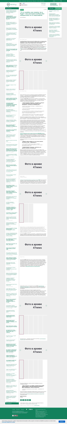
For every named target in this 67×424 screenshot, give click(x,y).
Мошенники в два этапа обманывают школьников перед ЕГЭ (11, 264)
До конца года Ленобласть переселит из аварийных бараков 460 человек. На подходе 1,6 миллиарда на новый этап (11, 181)
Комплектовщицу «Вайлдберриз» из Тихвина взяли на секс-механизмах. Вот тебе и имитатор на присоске (54, 15)
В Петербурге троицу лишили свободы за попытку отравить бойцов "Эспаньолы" (54, 27)
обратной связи (36, 405)
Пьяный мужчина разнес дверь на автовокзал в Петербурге (11, 145)
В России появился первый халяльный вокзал (11, 175)
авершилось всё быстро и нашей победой (33, 266)
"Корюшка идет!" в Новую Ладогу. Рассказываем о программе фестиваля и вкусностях (11, 136)
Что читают (58, 8)
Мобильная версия (20, 3)
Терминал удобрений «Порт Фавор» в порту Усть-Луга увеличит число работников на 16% (11, 219)
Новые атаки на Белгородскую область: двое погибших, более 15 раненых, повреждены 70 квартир (11, 45)
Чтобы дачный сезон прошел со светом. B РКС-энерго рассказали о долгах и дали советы (11, 35)
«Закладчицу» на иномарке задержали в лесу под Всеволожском (11, 40)
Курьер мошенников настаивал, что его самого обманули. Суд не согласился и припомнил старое (11, 392)
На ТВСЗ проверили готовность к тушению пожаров (11, 203)
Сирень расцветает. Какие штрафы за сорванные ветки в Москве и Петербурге (11, 121)
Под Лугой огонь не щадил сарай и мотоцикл (11, 336)
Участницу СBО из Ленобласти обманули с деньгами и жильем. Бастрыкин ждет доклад (11, 56)
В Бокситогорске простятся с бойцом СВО (11, 285)
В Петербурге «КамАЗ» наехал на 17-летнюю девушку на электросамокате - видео (11, 307)
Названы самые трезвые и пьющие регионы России (11, 90)
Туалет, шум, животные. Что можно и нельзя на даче (11, 370)
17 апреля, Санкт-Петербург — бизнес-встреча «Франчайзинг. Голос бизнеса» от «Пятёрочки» (54, 35)
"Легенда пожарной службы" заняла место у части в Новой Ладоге (11, 155)
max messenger (23, 3)
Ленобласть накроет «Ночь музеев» (11, 86)
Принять (62, 421)
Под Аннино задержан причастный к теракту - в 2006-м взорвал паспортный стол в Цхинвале (54, 31)
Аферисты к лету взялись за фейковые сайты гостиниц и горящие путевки (11, 387)
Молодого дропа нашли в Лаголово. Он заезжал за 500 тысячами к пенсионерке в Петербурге (11, 24)
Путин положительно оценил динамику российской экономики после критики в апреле (11, 224)
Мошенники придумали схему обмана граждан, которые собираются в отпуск (11, 366)
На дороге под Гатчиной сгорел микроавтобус (11, 341)
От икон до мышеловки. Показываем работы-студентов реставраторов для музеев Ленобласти (11, 161)
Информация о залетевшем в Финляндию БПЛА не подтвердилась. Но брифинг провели (11, 198)
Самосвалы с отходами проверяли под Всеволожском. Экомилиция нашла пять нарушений (11, 375)
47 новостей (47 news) (40, 409)
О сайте (13, 409)
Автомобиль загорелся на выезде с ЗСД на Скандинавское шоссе (11, 116)
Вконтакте (26, 409)
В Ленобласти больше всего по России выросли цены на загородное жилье (11, 171)
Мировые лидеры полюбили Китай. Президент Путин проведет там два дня (11, 81)
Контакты (18, 409)
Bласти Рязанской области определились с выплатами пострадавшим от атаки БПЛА (11, 29)
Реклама (22, 409)
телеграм (22, 3)
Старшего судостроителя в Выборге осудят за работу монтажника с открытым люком (11, 398)
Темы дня (51, 8)
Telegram (30, 409)
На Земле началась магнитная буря (11, 141)
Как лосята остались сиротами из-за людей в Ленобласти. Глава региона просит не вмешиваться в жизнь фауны (11, 381)
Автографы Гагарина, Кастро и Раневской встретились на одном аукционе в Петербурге (11, 254)
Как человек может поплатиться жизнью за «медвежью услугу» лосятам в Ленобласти (11, 111)
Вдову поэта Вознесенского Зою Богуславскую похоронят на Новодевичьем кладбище (11, 274)
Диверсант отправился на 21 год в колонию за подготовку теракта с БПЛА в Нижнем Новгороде (11, 295)
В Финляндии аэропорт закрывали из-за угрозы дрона (11, 312)
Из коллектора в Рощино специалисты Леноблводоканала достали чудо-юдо (11, 269)
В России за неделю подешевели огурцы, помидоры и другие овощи (11, 94)
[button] (21, 400)
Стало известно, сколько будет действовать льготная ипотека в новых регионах (11, 290)
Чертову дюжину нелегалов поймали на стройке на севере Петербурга (11, 71)
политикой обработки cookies (8, 422)
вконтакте (21, 3)
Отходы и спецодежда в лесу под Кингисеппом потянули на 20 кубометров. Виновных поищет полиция (11, 235)
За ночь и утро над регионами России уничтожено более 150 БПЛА (11, 76)
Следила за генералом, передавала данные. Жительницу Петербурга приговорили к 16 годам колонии (11, 280)
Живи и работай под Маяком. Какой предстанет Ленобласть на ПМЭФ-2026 (54, 23)
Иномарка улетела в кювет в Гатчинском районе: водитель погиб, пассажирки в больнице (11, 61)
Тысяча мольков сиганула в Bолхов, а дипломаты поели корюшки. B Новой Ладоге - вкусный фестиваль (11, 12)
